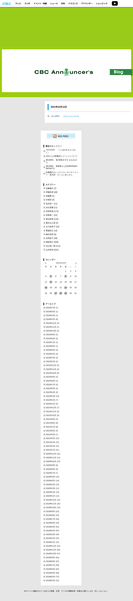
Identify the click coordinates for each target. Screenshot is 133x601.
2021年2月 (50, 446)
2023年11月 (51, 327)
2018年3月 (50, 580)
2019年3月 (50, 534)
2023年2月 (50, 361)
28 (61, 293)
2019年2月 (50, 538)
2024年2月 (50, 319)
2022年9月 (50, 377)
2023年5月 (50, 350)
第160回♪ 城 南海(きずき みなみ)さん (61, 161)
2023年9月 (50, 334)
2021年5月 (50, 434)
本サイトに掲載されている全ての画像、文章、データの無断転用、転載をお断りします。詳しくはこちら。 (66, 591)
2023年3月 (50, 358)
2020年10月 (51, 461)
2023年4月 (50, 354)
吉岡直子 (51, 238)
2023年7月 (50, 342)
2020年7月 (50, 473)
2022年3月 (50, 396)
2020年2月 (50, 492)
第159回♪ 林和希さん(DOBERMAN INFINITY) (61, 167)
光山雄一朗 (53, 246)
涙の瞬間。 (65, 116)
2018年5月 (50, 573)
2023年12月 (51, 323)
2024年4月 (50, 311)
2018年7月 (50, 565)
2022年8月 (50, 381)
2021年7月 (50, 427)
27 (56, 293)
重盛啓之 (51, 230)
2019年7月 (50, 519)
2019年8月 (50, 515)
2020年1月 (50, 496)
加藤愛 (50, 196)
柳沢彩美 (51, 234)
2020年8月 (50, 469)
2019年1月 (50, 542)
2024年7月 (50, 308)
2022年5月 (50, 388)
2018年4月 (50, 577)
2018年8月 (50, 561)
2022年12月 (51, 365)
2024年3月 (50, 315)
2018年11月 (51, 550)
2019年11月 (51, 504)
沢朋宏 (50, 200)
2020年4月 (50, 484)
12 (51, 282)
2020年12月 (51, 454)
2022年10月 (51, 373)
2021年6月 (50, 431)
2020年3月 (50, 488)
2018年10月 (51, 553)
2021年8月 (50, 423)
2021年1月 (50, 450)
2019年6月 (50, 523)
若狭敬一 (51, 215)
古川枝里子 (52, 227)
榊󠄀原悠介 (52, 242)
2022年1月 (50, 404)
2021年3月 (50, 442)
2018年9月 (50, 557)
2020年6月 (50, 477)
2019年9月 (50, 511)
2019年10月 (51, 507)
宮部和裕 (52, 211)
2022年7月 (50, 384)
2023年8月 (50, 338)
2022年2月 (50, 400)
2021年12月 (51, 407)
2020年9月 (50, 465)
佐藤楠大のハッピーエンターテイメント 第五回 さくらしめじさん (62, 173)
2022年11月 (51, 369)
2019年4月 (50, 530)
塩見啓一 (51, 204)
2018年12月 (51, 546)
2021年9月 (50, 419)
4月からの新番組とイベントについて (61, 156)
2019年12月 (51, 500)
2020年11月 (51, 457)
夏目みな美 (52, 223)
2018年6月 (50, 569)
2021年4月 (50, 438)
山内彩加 (52, 250)
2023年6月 (50, 346)
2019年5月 (50, 527)
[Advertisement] (66, 27)
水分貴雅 (51, 207)
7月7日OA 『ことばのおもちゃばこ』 (60, 151)
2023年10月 (51, 331)
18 (46, 287)
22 (66, 287)
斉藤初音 (51, 192)
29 (66, 293)
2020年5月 (50, 480)
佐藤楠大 (51, 188)
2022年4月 (50, 392)
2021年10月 (51, 415)
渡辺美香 (52, 219)
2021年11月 (51, 411)
